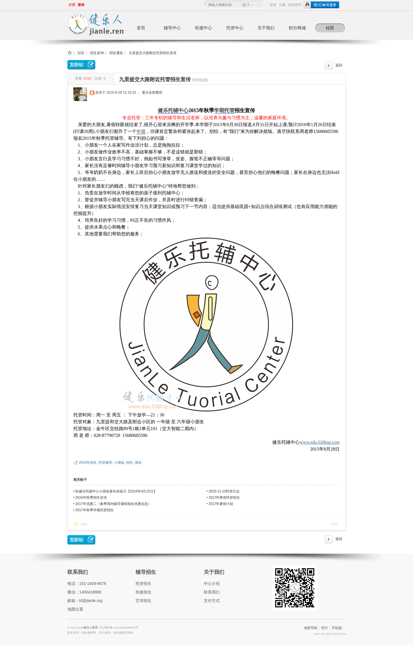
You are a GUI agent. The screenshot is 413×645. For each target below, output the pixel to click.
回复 (83, 524)
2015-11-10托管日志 (224, 491)
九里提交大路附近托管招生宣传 (153, 53)
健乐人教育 (91, 627)
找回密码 (295, 5)
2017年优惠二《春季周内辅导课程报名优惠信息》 (113, 504)
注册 (282, 5)
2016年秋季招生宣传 (91, 498)
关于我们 (266, 27)
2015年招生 (88, 463)
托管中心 (234, 27)
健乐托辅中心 (173, 110)
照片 (324, 628)
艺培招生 (143, 600)
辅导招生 (146, 572)
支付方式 (212, 600)
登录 (273, 5)
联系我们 (77, 572)
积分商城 (297, 27)
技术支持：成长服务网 (81, 632)
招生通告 (116, 53)
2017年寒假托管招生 (224, 498)
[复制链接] (200, 80)
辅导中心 (172, 27)
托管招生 (143, 583)
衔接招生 (143, 592)
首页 (141, 27)
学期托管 (224, 110)
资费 (72, 5)
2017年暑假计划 (221, 504)
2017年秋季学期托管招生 (94, 510)
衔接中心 (203, 27)
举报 (334, 524)
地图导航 (310, 628)
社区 (330, 27)
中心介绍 (212, 583)
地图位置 (75, 609)
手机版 (337, 628)
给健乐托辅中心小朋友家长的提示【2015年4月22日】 (116, 491)
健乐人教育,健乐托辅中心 (69, 54)
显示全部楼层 (152, 93)
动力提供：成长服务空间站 (116, 632)
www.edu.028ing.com (320, 442)
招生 (129, 463)
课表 (81, 5)
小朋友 (119, 463)
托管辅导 (105, 463)
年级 (141, 131)
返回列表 (338, 66)
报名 (138, 463)
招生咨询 (97, 53)
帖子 (246, 5)
